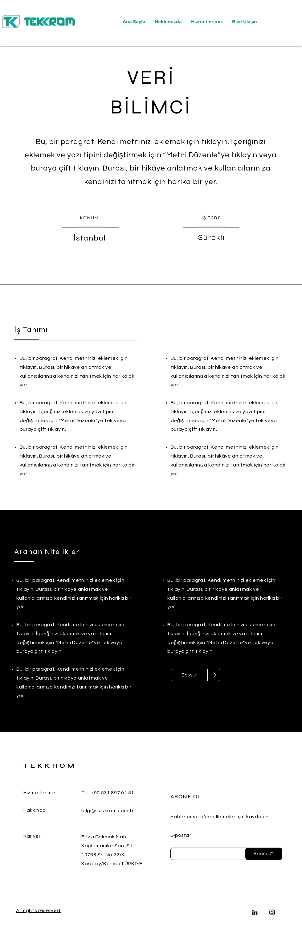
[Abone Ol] (263, 854)
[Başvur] (189, 675)
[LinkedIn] (255, 912)
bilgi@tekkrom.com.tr (107, 810)
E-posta (179, 835)
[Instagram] (272, 912)
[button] (206, 21)
